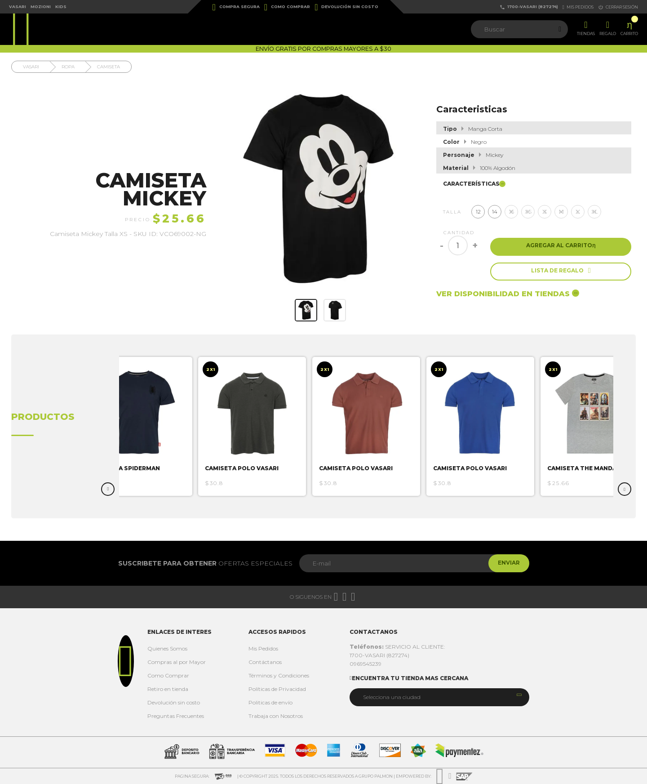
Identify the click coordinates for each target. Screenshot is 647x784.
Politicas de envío (270, 702)
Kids (60, 6)
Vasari (17, 6)
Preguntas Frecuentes (175, 716)
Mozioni (41, 6)
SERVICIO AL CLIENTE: (397, 646)
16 (511, 212)
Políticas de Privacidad (277, 689)
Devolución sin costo (346, 7)
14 (494, 212)
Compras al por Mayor (176, 662)
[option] (150, 426)
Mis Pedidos (263, 648)
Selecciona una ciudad (392, 697)
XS (528, 212)
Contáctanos (265, 662)
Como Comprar (287, 7)
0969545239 (365, 663)
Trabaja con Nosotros (275, 716)
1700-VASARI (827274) (529, 7)
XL (594, 212)
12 (478, 212)
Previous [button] (108, 489)
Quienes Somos (167, 648)
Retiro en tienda (167, 689)
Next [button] (624, 489)
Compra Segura (236, 7)
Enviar (505, 563)
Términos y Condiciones (278, 675)
